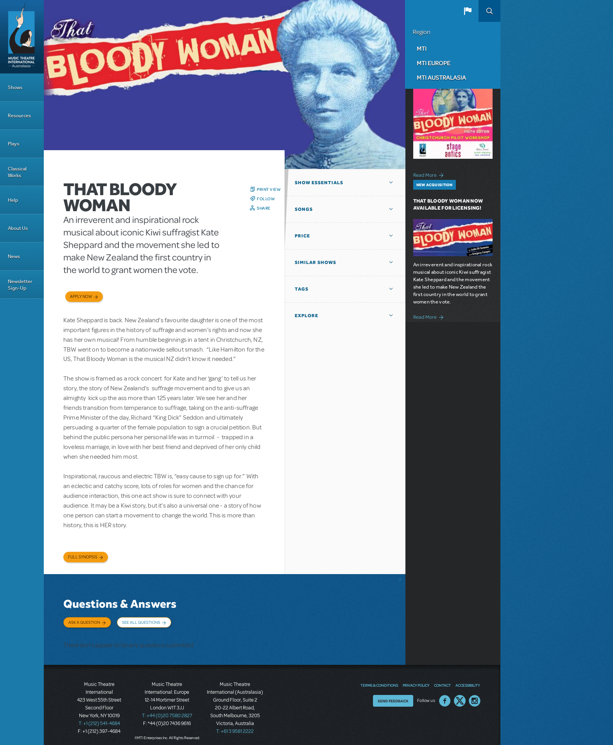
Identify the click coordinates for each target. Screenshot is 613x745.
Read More (429, 174)
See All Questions (141, 622)
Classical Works (17, 172)
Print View (269, 189)
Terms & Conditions (379, 679)
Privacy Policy (416, 679)
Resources (19, 115)
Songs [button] (304, 209)
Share (264, 208)
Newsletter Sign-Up (20, 284)
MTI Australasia (441, 77)
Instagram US (474, 695)
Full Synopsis (82, 557)
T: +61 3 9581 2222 (235, 725)
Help (13, 200)
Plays (13, 143)
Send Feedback (393, 695)
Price (302, 236)
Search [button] (489, 11)
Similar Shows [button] (315, 262)
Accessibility (467, 679)
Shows (15, 87)
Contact (442, 679)
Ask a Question (84, 622)
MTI (422, 48)
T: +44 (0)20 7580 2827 (167, 710)
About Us (18, 228)
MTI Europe (433, 63)
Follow (266, 198)
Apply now (81, 296)
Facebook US (445, 695)
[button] (468, 11)
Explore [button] (306, 315)
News (14, 256)
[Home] (22, 37)
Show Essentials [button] (319, 182)
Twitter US (460, 695)
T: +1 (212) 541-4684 (99, 717)
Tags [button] (301, 289)
